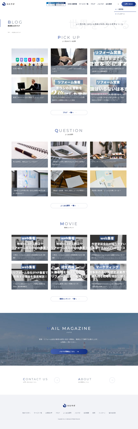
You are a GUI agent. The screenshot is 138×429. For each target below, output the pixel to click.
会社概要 (109, 4)
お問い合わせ (129, 4)
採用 (93, 413)
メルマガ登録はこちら (67, 351)
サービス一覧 (83, 4)
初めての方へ (26, 413)
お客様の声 (49, 413)
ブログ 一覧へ (68, 112)
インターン (102, 413)
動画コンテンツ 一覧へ (68, 299)
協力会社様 (112, 413)
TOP (9, 32)
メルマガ (100, 4)
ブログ (93, 4)
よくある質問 (67, 413)
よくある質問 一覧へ (68, 205)
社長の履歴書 (72, 4)
